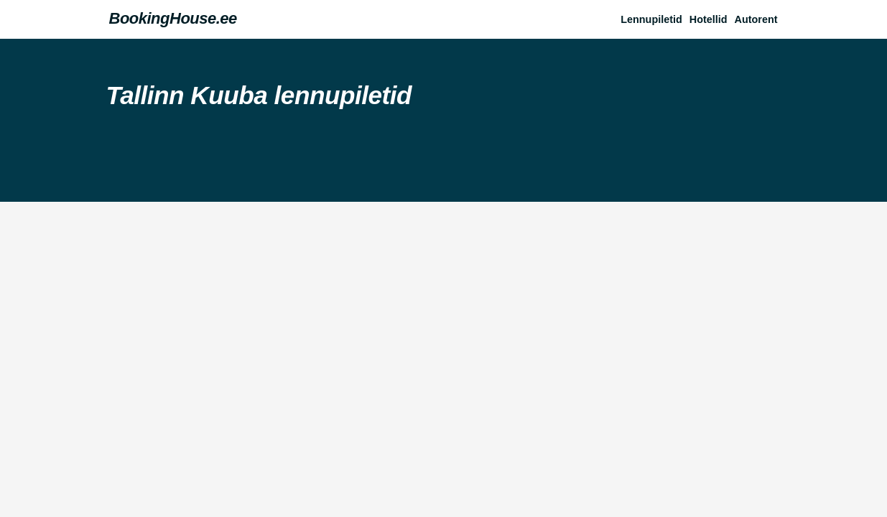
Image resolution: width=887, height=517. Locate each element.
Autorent (756, 19)
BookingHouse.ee (173, 18)
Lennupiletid (651, 19)
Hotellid (708, 19)
